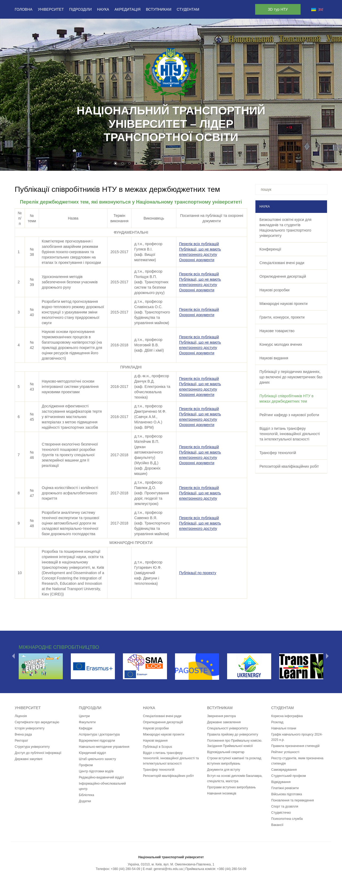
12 (192, 164)
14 (206, 164)
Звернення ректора (221, 716)
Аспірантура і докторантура (99, 734)
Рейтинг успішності (285, 752)
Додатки (85, 801)
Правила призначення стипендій (295, 746)
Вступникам (158, 9)
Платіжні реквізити (285, 788)
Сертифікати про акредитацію (37, 722)
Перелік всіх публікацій (199, 244)
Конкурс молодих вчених (280, 344)
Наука (103, 9)
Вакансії (277, 825)
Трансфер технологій (277, 453)
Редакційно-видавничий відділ (101, 777)
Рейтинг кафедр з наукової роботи (289, 415)
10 (178, 164)
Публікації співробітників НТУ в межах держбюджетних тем (286, 398)
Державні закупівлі (28, 759)
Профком (86, 765)
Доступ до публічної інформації (38, 753)
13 (199, 164)
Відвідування (280, 782)
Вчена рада (23, 734)
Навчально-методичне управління (104, 747)
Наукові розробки (274, 290)
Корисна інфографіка (287, 716)
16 (220, 164)
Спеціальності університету (227, 728)
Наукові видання (273, 358)
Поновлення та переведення (292, 800)
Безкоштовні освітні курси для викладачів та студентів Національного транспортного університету (285, 227)
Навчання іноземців (221, 793)
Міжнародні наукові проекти (283, 303)
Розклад (277, 722)
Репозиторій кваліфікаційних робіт (289, 466)
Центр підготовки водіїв (96, 771)
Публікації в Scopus (157, 747)
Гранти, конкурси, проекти (282, 317)
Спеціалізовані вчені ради (281, 263)
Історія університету (29, 728)
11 (185, 164)
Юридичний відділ (92, 753)
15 (213, 164)
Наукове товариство (276, 331)
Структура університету (32, 747)
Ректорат (21, 740)
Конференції (270, 249)
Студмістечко (281, 812)
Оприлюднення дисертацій (282, 276)
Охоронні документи (196, 260)
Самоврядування (284, 770)
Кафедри (85, 728)
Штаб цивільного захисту (97, 759)
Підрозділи (80, 9)
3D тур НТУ (278, 9)
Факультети (87, 722)
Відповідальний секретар (225, 752)
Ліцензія (21, 716)
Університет (51, 9)
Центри (84, 716)
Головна (23, 9)
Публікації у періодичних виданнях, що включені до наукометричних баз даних (290, 376)
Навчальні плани (283, 728)
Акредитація (127, 9)
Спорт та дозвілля (284, 806)
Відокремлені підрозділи (97, 740)
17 (227, 164)
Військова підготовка (286, 794)
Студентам (188, 9)
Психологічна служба (287, 819)
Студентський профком (288, 776)
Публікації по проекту (197, 573)
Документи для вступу (223, 770)
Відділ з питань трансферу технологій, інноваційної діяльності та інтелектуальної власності (289, 433)
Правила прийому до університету (232, 734)
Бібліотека (86, 795)
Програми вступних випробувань (231, 787)
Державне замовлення (224, 722)
